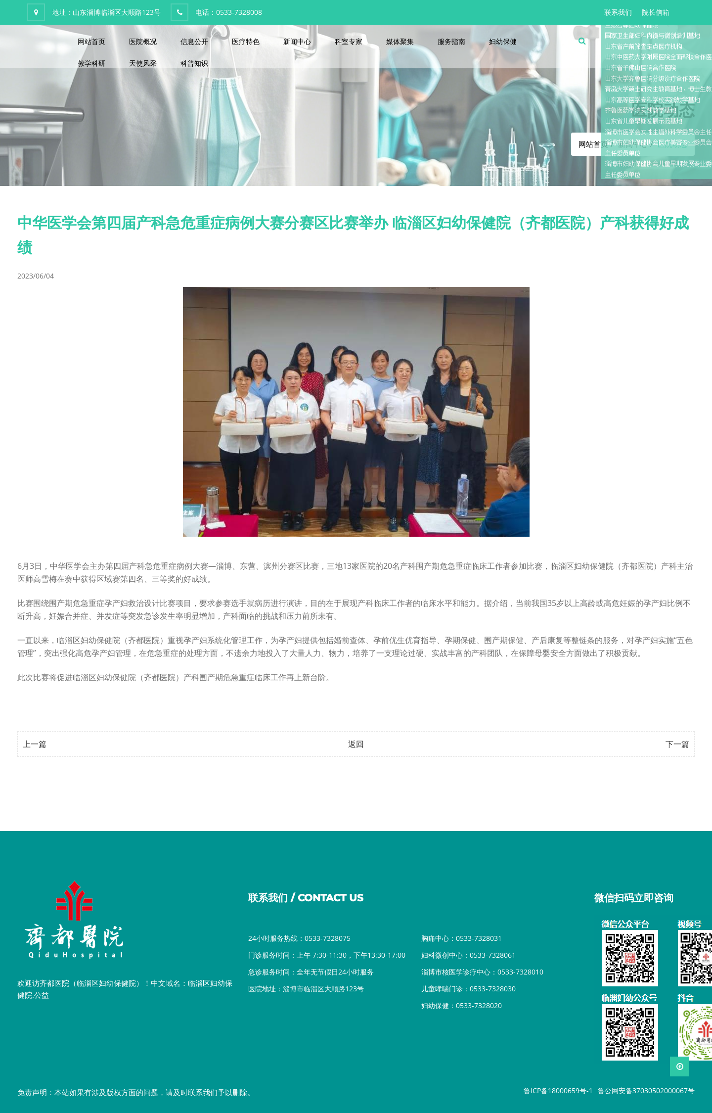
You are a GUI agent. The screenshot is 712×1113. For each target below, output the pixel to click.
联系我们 (618, 12)
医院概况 (143, 41)
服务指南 (451, 41)
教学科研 (91, 63)
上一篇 (34, 744)
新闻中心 (297, 41)
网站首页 (91, 41)
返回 (356, 744)
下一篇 (677, 744)
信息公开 (194, 41)
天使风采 (143, 63)
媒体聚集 (400, 41)
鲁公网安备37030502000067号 (646, 1090)
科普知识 (194, 63)
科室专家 (348, 41)
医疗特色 (246, 41)
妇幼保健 (503, 41)
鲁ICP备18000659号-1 (558, 1090)
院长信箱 (655, 12)
